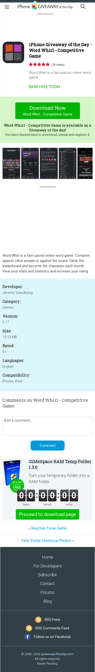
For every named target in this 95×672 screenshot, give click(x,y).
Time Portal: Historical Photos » (47, 540)
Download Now (47, 111)
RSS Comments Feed (52, 628)
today (45, 87)
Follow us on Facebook (52, 637)
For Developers (47, 565)
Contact (47, 583)
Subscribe (47, 574)
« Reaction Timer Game (47, 528)
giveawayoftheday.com (57, 654)
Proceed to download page (47, 514)
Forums (47, 592)
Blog (47, 601)
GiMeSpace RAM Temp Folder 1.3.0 (60, 464)
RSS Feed (52, 619)
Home (47, 557)
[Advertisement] (47, 28)
